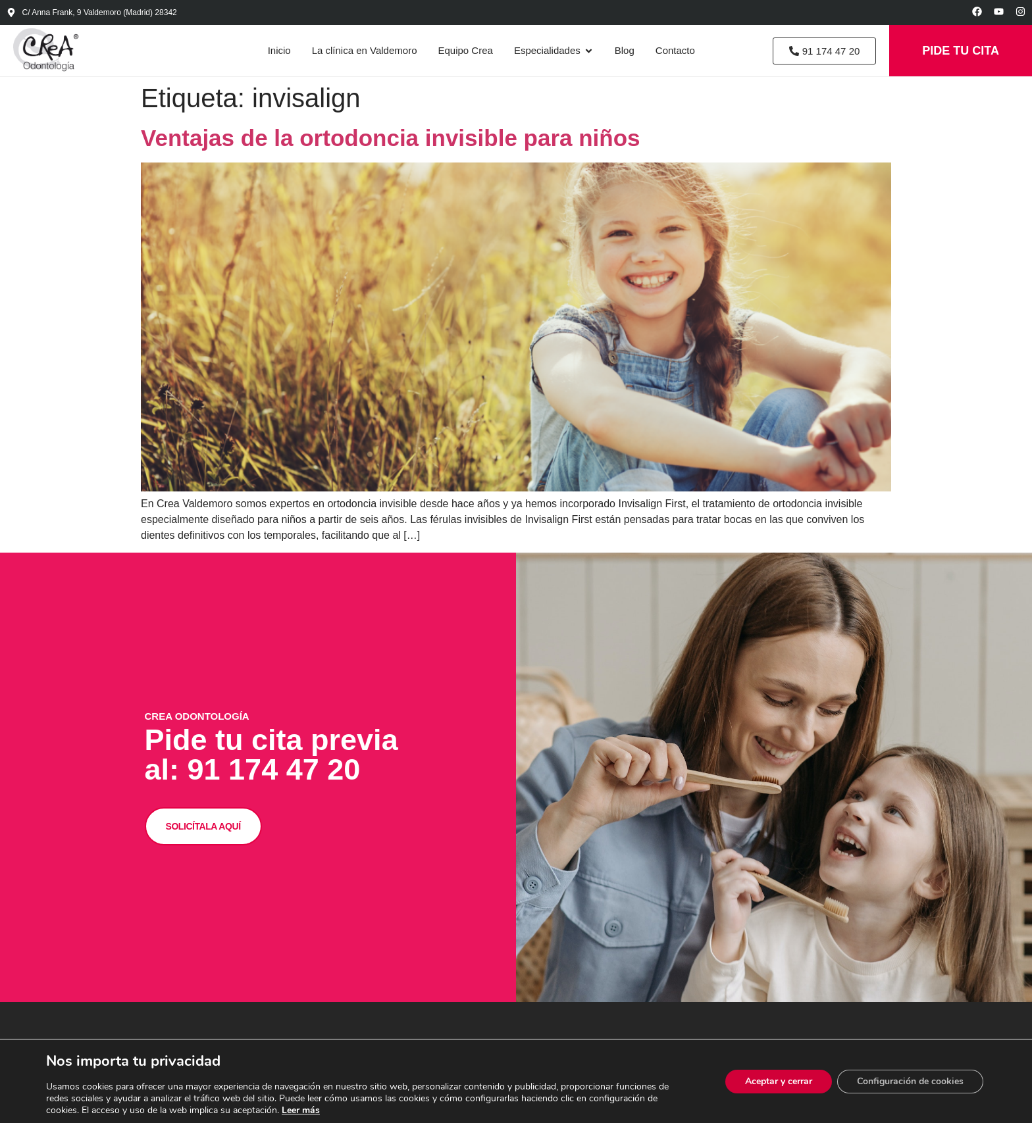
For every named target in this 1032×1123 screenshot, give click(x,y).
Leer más (301, 1110)
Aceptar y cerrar (778, 1081)
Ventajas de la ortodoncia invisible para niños (390, 138)
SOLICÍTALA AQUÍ (203, 825)
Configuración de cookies (910, 1081)
